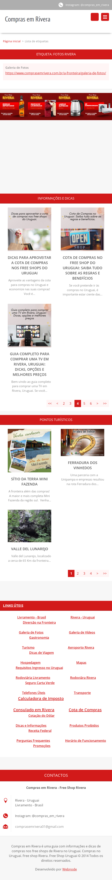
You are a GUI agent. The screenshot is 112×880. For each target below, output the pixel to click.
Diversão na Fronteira (39, 622)
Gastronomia (39, 638)
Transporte (82, 693)
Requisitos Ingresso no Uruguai (39, 668)
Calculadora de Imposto (41, 698)
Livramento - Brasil (31, 617)
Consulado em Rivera (33, 710)
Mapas (81, 663)
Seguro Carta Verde (40, 683)
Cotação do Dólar (41, 716)
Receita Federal (39, 731)
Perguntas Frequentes (33, 741)
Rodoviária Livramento (33, 678)
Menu (105, 17)
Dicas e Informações (31, 726)
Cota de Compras (85, 710)
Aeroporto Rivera (81, 648)
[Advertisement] (56, 162)
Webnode (69, 869)
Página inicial (12, 41)
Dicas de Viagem (41, 653)
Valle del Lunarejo (29, 549)
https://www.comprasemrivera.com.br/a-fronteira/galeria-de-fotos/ (55, 73)
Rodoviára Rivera (83, 678)
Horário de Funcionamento (85, 741)
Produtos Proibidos (84, 726)
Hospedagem (30, 663)
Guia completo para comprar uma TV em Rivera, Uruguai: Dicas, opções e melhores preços (29, 364)
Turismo (28, 648)
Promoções (41, 746)
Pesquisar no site (95, 17)
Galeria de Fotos (17, 68)
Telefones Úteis (33, 693)
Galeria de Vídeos (82, 632)
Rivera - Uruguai (82, 617)
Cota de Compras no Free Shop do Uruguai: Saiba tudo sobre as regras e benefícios (82, 268)
